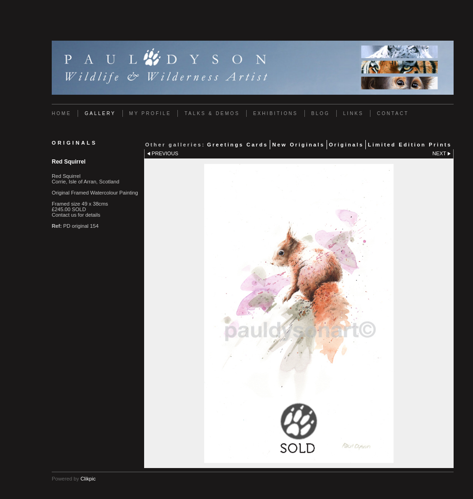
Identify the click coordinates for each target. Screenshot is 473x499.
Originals (346, 144)
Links (353, 113)
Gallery (100, 113)
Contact (393, 113)
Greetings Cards (237, 144)
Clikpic (88, 478)
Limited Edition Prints (410, 144)
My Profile (150, 113)
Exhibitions (275, 113)
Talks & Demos (211, 113)
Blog (320, 113)
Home (61, 113)
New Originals (298, 144)
